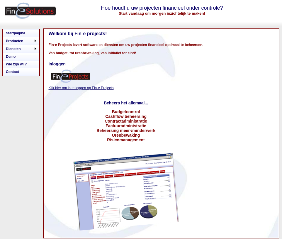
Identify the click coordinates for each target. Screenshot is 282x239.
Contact (12, 72)
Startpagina (15, 33)
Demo (11, 57)
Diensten (13, 49)
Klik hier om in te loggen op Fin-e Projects (80, 88)
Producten (14, 41)
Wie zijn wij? (16, 64)
